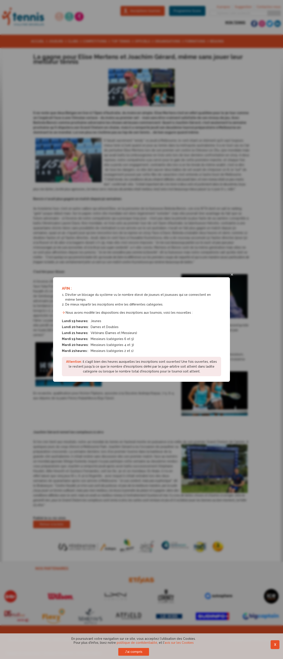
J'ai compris (133, 651)
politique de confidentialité (137, 642)
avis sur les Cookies (179, 642)
